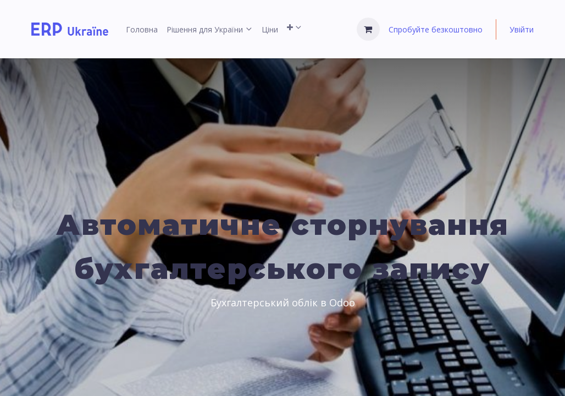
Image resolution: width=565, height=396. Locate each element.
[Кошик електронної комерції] (368, 29)
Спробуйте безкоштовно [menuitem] (436, 29)
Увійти (521, 29)
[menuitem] (141, 29)
